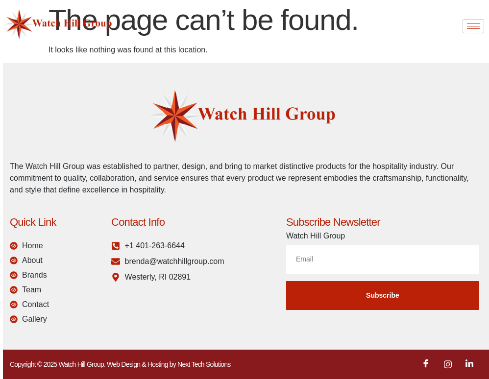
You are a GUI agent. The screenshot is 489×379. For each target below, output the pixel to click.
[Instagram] (447, 364)
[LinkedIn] (469, 364)
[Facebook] (425, 364)
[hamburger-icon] (473, 26)
